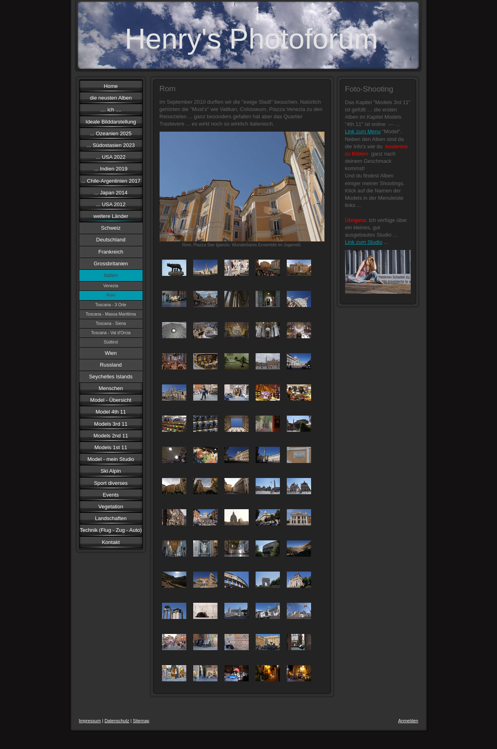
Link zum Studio (364, 242)
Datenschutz (117, 720)
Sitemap (141, 720)
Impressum (90, 720)
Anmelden (408, 720)
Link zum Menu (363, 131)
